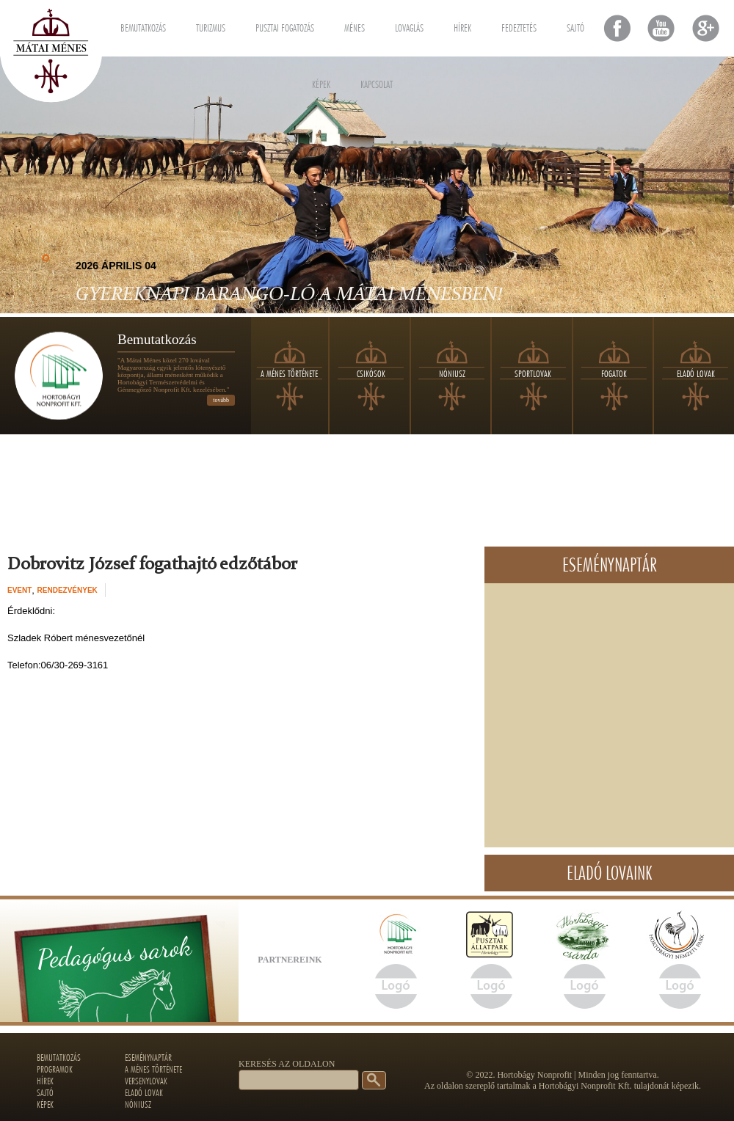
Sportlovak (533, 373)
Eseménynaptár (148, 1057)
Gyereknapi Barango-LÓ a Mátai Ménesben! (289, 294)
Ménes (354, 25)
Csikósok (371, 373)
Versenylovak (146, 1081)
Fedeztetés (519, 25)
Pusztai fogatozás (284, 25)
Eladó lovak (696, 373)
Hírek (462, 25)
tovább (221, 400)
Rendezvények (67, 590)
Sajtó (575, 25)
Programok (55, 1069)
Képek (321, 82)
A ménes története (289, 373)
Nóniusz (452, 373)
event (19, 590)
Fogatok (614, 373)
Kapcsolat (376, 82)
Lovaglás (409, 25)
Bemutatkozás (143, 25)
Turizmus (210, 25)
